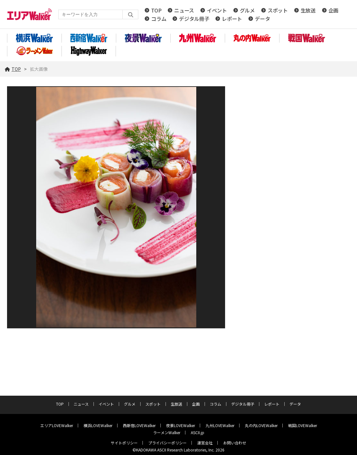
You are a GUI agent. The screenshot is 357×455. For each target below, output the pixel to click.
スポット (278, 10)
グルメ (247, 10)
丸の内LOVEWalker (261, 425)
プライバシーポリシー (167, 442)
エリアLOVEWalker (56, 425)
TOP (156, 10)
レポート (232, 18)
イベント (217, 10)
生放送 (308, 10)
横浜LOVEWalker (98, 425)
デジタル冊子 (194, 18)
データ (262, 18)
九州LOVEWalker (220, 425)
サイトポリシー (124, 442)
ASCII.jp (197, 432)
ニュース (184, 10)
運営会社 (205, 442)
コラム (158, 18)
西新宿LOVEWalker (139, 425)
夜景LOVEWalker (180, 425)
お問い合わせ (234, 442)
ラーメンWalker (166, 432)
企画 (333, 10)
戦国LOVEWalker (302, 425)
